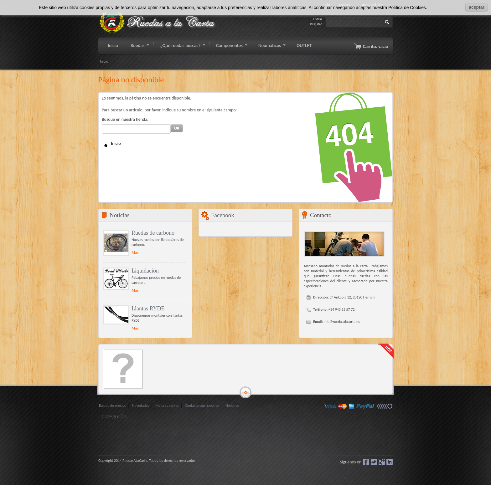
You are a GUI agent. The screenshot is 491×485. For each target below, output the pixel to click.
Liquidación (145, 271)
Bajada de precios (112, 405)
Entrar (317, 19)
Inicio (104, 61)
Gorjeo (374, 462)
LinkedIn (389, 462)
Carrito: (375, 46)
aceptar (476, 7)
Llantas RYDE (148, 308)
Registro (316, 24)
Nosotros (232, 405)
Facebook (366, 462)
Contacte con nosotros (202, 405)
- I (102, 434)
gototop (245, 393)
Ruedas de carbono (153, 233)
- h (103, 429)
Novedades (140, 405)
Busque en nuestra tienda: (125, 119)
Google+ (382, 462)
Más (135, 252)
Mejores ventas (167, 405)
